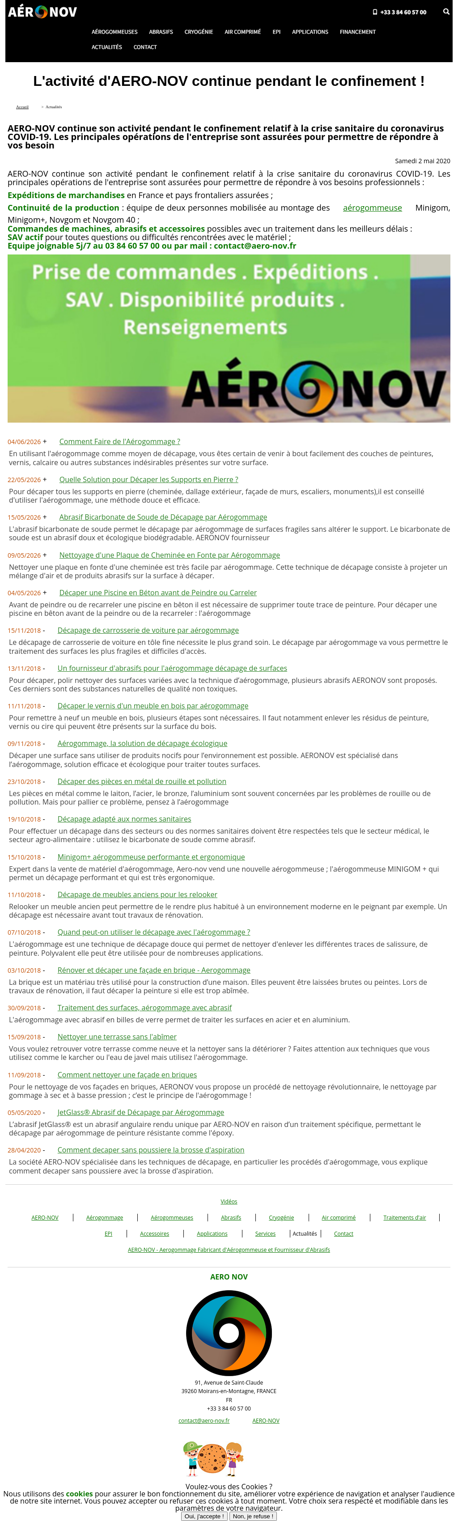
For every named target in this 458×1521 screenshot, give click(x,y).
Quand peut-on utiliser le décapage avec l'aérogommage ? (154, 932)
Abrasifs (231, 1217)
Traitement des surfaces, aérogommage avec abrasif (145, 1008)
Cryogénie (281, 1217)
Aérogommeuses (172, 1217)
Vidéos (229, 1201)
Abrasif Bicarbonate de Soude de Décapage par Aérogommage (163, 517)
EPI (108, 1233)
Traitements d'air (404, 1217)
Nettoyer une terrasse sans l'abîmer (117, 1037)
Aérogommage (104, 1217)
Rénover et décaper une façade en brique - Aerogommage (154, 970)
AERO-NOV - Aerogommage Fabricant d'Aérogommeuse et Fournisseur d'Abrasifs (229, 1250)
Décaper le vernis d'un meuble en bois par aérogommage (153, 706)
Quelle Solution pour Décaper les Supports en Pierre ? (148, 479)
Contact (343, 1233)
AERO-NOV (44, 1217)
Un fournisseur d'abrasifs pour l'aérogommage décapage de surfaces (172, 668)
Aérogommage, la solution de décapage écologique (143, 743)
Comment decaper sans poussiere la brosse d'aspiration (151, 1150)
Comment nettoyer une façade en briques (127, 1075)
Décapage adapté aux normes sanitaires (124, 819)
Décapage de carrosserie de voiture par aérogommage (148, 630)
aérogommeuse (372, 207)
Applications (212, 1233)
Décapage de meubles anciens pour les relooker (137, 894)
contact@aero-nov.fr (203, 1420)
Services (265, 1233)
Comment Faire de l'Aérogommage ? (119, 441)
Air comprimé (339, 1217)
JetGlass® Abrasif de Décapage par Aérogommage (141, 1112)
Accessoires (154, 1233)
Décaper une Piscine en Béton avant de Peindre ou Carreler (158, 592)
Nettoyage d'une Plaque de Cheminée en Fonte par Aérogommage (169, 555)
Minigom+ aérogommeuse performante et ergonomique (151, 857)
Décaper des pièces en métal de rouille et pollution (142, 781)
